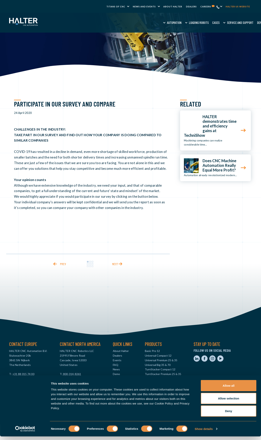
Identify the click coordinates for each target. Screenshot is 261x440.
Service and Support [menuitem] (154, 22)
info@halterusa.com (72, 378)
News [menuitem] (116, 369)
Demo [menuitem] (174, 22)
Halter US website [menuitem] (238, 6)
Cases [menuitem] (129, 22)
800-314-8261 (71, 374)
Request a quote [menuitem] (208, 22)
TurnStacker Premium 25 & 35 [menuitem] (163, 374)
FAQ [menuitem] (115, 364)
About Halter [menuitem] (172, 6)
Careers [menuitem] (207, 6)
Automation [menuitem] (88, 22)
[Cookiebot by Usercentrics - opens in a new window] (25, 432)
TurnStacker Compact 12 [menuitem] (160, 369)
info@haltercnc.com (21, 378)
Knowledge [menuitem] (187, 22)
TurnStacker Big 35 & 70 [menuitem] (159, 378)
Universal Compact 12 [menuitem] (158, 355)
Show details (204, 432)
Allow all (229, 389)
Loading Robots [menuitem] (112, 22)
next (115, 264)
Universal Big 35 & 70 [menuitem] (158, 364)
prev (63, 264)
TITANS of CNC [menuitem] (115, 6)
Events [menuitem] (117, 360)
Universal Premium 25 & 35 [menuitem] (161, 360)
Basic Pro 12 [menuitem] (152, 351)
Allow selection (228, 402)
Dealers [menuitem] (191, 6)
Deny (228, 414)
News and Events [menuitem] (144, 6)
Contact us (231, 22)
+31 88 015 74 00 (23, 374)
